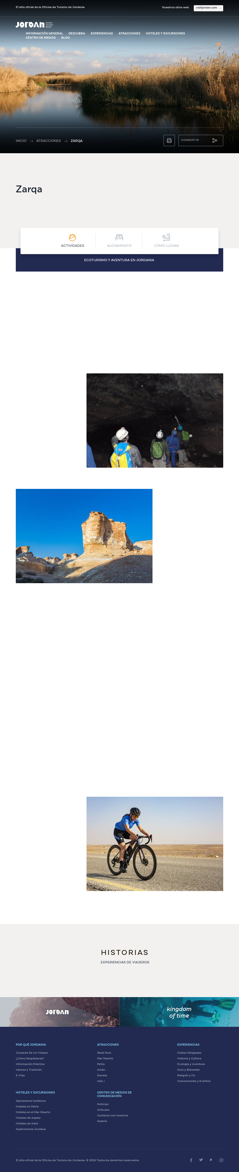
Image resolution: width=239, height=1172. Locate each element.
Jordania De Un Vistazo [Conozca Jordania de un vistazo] (32, 1053)
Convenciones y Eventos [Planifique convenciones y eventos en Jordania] (193, 1081)
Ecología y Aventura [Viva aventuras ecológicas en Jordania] (191, 1064)
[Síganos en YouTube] (211, 1159)
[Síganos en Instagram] (221, 1160)
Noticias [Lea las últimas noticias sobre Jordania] (102, 1104)
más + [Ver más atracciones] (101, 1081)
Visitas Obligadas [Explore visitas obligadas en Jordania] (189, 1053)
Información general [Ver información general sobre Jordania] (44, 33)
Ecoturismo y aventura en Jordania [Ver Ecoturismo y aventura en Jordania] (119, 260)
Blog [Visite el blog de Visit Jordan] (65, 38)
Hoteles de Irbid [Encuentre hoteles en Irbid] (27, 1123)
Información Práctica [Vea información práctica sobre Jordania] (30, 1064)
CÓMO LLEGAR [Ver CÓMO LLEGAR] (166, 241)
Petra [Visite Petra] (101, 1064)
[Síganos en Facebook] (191, 1160)
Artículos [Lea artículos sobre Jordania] (103, 1110)
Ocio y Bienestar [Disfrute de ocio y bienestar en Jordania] (188, 1070)
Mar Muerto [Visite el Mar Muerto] (105, 1058)
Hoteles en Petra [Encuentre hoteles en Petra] (27, 1106)
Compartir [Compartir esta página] (190, 140)
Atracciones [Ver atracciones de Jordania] (129, 33)
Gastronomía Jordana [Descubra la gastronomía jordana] (31, 1129)
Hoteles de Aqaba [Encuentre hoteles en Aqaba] (28, 1118)
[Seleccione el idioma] (218, 44)
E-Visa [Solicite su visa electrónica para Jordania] (20, 1075)
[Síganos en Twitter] (201, 1159)
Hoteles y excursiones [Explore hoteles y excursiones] (165, 33)
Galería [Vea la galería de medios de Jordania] (102, 1121)
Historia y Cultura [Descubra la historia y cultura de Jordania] (189, 1058)
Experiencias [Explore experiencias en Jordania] (102, 33)
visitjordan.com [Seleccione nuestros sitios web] (206, 7)
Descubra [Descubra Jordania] (77, 33)
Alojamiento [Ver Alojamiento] (119, 241)
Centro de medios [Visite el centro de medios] (41, 38)
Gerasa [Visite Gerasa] (102, 1075)
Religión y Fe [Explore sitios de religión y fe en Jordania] (186, 1075)
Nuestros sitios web (175, 7)
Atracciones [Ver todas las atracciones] (48, 141)
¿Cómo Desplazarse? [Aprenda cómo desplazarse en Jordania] (30, 1058)
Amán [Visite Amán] (101, 1070)
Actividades (72, 241)
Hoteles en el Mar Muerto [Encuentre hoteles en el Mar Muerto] (33, 1112)
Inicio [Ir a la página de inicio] (21, 141)
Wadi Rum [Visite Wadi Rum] (104, 1053)
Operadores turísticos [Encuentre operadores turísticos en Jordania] (31, 1101)
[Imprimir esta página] (169, 140)
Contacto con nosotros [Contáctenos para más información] (112, 1115)
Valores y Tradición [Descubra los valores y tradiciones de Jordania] (29, 1070)
